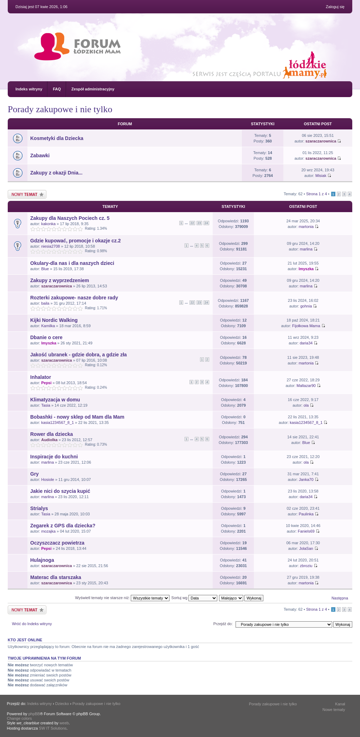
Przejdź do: (223, 624)
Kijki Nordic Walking (54, 320)
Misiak (320, 175)
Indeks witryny (28, 89)
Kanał (340, 704)
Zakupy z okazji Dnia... (56, 173)
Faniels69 (306, 531)
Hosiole (47, 479)
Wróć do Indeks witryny (32, 624)
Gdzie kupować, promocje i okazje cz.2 (75, 240)
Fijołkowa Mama (306, 326)
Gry (34, 474)
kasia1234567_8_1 (57, 422)
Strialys (39, 508)
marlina (306, 249)
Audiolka (49, 440)
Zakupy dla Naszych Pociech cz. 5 (70, 218)
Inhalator (40, 377)
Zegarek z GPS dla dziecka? (62, 525)
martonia (306, 226)
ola (306, 405)
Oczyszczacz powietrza (57, 543)
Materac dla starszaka (55, 577)
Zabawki (40, 155)
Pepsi (46, 383)
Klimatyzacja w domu (55, 399)
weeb (64, 723)
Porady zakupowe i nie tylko (60, 109)
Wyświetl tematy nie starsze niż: (122, 598)
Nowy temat (27, 194)
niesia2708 (50, 246)
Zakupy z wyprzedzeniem (59, 280)
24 (206, 223)
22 (192, 223)
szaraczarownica (321, 141)
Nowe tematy (333, 709)
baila (45, 303)
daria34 (306, 343)
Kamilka (48, 326)
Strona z (316, 194)
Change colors (19, 718)
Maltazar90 (306, 385)
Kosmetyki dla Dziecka (56, 138)
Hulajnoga (42, 560)
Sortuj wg (194, 598)
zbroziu (306, 566)
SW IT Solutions (53, 728)
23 (199, 223)
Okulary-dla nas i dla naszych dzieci (72, 263)
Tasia (45, 405)
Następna (340, 598)
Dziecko (62, 703)
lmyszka (306, 269)
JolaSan (306, 548)
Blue (45, 269)
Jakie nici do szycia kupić (60, 491)
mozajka (48, 531)
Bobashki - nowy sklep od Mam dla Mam (77, 417)
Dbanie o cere (46, 337)
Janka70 (306, 479)
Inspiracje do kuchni (54, 456)
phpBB (34, 714)
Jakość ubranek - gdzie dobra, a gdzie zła (78, 354)
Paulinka (306, 514)
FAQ (57, 89)
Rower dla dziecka (51, 434)
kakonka (48, 224)
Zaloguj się (335, 7)
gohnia (306, 306)
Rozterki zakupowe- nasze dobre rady (74, 297)
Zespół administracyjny (92, 89)
